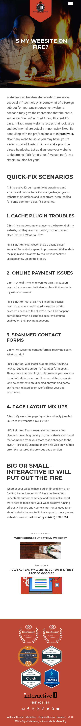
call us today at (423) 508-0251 (48, 517)
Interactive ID (65, 134)
